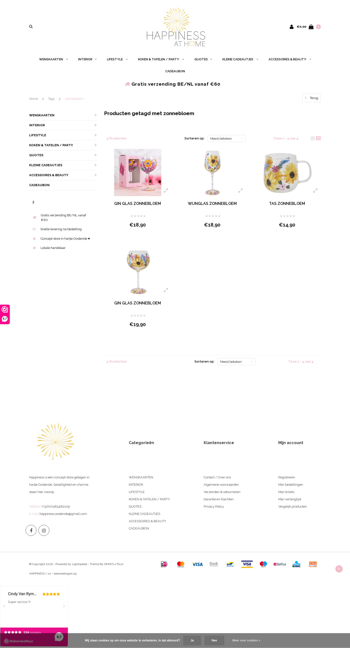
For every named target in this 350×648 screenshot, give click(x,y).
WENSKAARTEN (53, 59)
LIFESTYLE (117, 59)
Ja (192, 640)
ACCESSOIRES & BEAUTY (290, 59)
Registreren (286, 477)
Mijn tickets (286, 492)
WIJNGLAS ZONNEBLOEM (212, 203)
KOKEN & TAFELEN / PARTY (161, 59)
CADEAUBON (175, 71)
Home (33, 98)
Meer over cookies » (246, 640)
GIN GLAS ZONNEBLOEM (137, 203)
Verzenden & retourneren (222, 492)
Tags (51, 98)
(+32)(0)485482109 (56, 506)
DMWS (109, 564)
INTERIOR (87, 59)
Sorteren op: (194, 138)
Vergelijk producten (292, 506)
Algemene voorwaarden (221, 484)
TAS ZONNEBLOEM (287, 203)
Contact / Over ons (217, 477)
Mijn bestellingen (290, 484)
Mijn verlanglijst (289, 499)
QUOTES (203, 59)
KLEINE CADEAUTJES (240, 59)
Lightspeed (79, 564)
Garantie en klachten (219, 499)
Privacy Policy (214, 506)
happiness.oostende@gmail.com (63, 514)
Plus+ (120, 564)
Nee (214, 640)
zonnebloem (74, 98)
